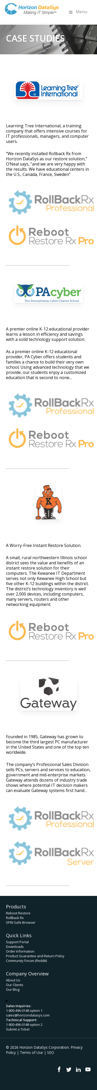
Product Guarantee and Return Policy (35, 956)
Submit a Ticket (17, 1029)
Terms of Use (31, 1052)
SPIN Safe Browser (20, 922)
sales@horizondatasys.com (28, 1015)
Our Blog (12, 989)
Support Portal (17, 942)
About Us (13, 980)
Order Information (20, 951)
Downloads (15, 946)
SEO (50, 1052)
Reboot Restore (18, 913)
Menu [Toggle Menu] (77, 12)
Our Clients (14, 984)
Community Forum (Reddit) (26, 960)
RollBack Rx (15, 917)
